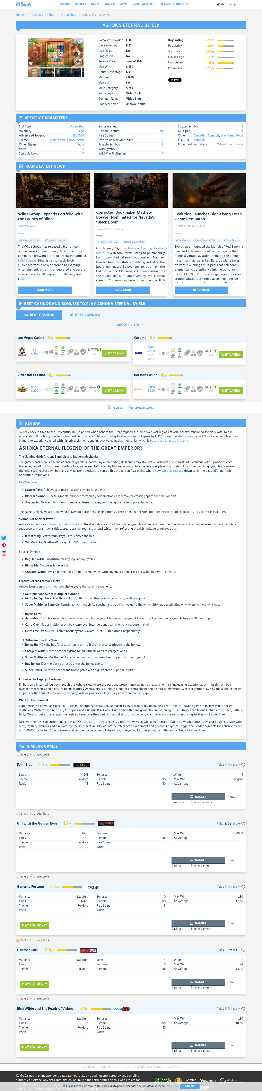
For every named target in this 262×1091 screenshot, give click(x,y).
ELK (128, 40)
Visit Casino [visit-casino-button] (114, 353)
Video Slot (77, 126)
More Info (172, 1086)
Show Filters (131, 324)
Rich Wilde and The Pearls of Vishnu (45, 991)
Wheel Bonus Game (230, 144)
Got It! (189, 1086)
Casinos (65, 4)
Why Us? (110, 4)
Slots (52, 14)
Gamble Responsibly (148, 1045)
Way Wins (227, 135)
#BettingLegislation (133, 242)
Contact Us (108, 1045)
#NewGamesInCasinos (206, 241)
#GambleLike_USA (108, 242)
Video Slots (68, 14)
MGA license (27, 260)
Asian (80, 140)
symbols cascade (172, 470)
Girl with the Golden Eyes (37, 819)
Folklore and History (62, 140)
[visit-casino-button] (34, 351)
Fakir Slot (24, 764)
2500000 (78, 135)
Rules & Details (228, 765)
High (81, 131)
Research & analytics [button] (176, 4)
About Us (89, 1045)
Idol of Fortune (95, 721)
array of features (53, 586)
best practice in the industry (169, 440)
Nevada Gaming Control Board (130, 251)
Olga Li (119, 229)
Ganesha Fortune (30, 878)
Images (171, 796)
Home (20, 14)
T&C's (125, 1045)
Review (115, 407)
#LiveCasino (182, 241)
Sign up (231, 4)
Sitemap (173, 1045)
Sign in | (220, 4)
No (162, 131)
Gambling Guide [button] (143, 4)
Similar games (231, 796)
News (123, 4)
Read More (34, 290)
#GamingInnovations (56, 241)
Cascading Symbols (206, 135)
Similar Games (141, 407)
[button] (80, 42)
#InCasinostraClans (29, 241)
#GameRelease (232, 241)
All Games (36, 14)
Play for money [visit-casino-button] (35, 914)
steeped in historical (61, 524)
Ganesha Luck (27, 937)
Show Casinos (203, 796)
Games (95, 4)
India (80, 144)
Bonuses (80, 4)
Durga (70, 705)
